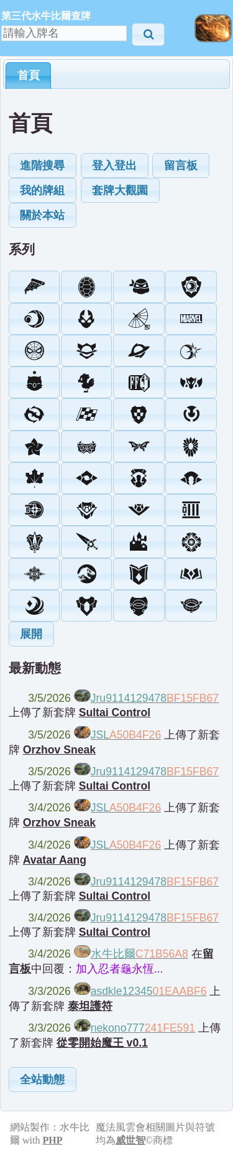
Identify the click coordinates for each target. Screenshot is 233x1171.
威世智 (130, 1140)
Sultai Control (114, 712)
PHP (52, 1140)
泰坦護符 (90, 1006)
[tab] (28, 75)
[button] (148, 34)
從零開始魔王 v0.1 (102, 1043)
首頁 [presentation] (28, 75)
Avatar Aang (54, 860)
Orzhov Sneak (59, 750)
